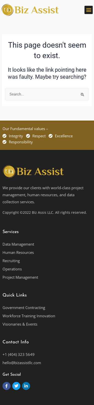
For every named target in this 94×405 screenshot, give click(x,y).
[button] (88, 10)
